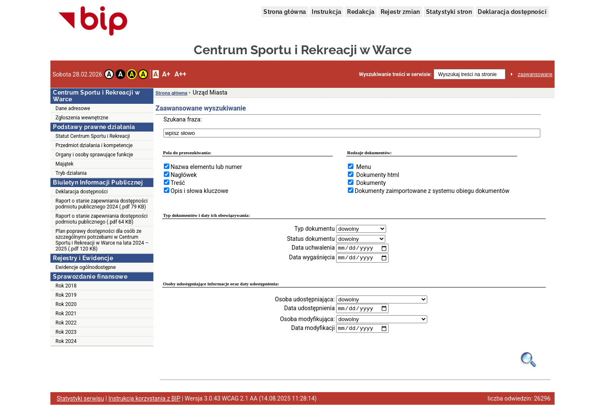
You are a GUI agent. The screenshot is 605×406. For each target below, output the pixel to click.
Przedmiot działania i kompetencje (94, 145)
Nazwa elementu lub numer (206, 166)
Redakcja (360, 11)
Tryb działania (71, 173)
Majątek (64, 164)
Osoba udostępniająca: (305, 299)
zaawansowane (535, 74)
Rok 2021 (65, 313)
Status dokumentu (311, 238)
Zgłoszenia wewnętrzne (81, 118)
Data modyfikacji (313, 329)
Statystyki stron (449, 11)
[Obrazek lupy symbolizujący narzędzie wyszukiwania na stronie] (528, 360)
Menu (363, 166)
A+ (166, 74)
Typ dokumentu (315, 228)
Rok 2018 (65, 286)
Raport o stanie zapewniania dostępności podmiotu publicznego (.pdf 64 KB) (101, 219)
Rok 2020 (65, 304)
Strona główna (284, 11)
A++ (180, 74)
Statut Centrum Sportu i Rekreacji (92, 136)
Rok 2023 (65, 332)
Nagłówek (184, 174)
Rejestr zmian (400, 11)
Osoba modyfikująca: (307, 319)
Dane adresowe (72, 108)
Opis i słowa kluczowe (199, 190)
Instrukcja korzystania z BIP (144, 399)
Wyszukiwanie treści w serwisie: (395, 74)
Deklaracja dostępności (512, 11)
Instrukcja (326, 11)
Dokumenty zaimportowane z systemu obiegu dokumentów (432, 190)
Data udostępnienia (309, 309)
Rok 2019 (65, 295)
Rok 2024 (65, 341)
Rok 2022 (65, 323)
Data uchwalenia (313, 248)
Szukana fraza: (182, 119)
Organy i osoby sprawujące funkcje (94, 155)
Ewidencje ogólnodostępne (85, 267)
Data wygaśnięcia (312, 258)
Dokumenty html (377, 174)
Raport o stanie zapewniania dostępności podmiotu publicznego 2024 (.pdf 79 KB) (101, 204)
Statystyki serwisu (80, 399)
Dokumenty (371, 182)
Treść (178, 182)
